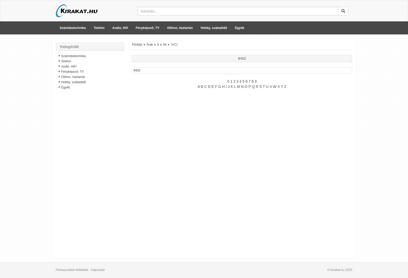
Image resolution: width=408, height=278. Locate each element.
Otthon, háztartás (180, 28)
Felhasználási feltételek (72, 270)
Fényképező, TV (148, 28)
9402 (137, 70)
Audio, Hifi (120, 28)
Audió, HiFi (68, 66)
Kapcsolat (98, 270)
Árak (149, 44)
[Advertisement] (90, 176)
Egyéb (239, 28)
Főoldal (137, 44)
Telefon (99, 28)
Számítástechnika (73, 28)
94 (165, 44)
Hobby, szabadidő (214, 28)
